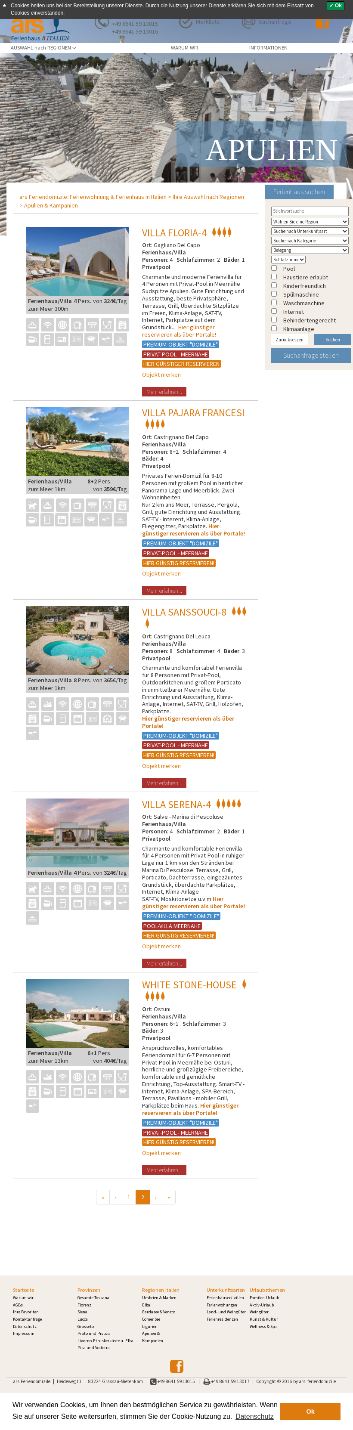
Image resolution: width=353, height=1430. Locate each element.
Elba (146, 1305)
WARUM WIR (184, 47)
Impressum (23, 1333)
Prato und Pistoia (94, 1333)
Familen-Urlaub (264, 1297)
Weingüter (259, 1312)
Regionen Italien (161, 1290)
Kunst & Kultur (264, 1319)
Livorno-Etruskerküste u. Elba (105, 1340)
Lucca (82, 1319)
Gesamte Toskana (93, 1297)
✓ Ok (335, 6)
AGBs (18, 1305)
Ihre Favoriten (26, 1312)
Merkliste (208, 21)
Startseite (23, 1290)
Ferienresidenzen (222, 1319)
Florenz (84, 1305)
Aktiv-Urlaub (262, 1305)
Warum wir (23, 1297)
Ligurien (150, 1326)
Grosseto (85, 1326)
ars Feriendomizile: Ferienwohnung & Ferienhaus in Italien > (95, 197)
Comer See (151, 1319)
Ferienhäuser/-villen (225, 1297)
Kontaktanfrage (27, 1319)
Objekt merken (161, 374)
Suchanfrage (275, 21)
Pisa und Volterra (93, 1347)
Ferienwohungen (222, 1305)
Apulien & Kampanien (51, 205)
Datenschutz (25, 1326)
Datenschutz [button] (254, 1416)
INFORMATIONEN (268, 47)
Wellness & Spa (263, 1326)
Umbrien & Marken (159, 1297)
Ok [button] (311, 1411)
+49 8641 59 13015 (135, 24)
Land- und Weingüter (226, 1312)
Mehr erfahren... (164, 392)
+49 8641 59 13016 (135, 31)
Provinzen (88, 1290)
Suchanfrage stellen (311, 355)
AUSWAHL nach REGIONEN (43, 47)
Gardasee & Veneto (158, 1312)
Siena (82, 1312)
